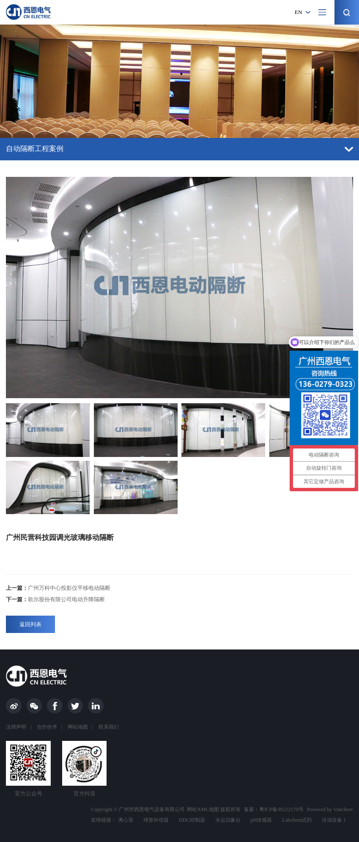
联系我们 (109, 727)
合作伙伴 (47, 727)
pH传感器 (261, 820)
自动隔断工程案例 (179, 149)
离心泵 (126, 820)
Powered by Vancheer (330, 809)
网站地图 (78, 727)
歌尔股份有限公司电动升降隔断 (55, 599)
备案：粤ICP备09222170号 (274, 809)
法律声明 (16, 727)
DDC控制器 (192, 820)
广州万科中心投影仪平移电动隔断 (58, 588)
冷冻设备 (332, 820)
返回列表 (30, 624)
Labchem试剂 (297, 820)
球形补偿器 (156, 820)
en (298, 12)
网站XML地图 (203, 809)
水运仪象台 (228, 820)
